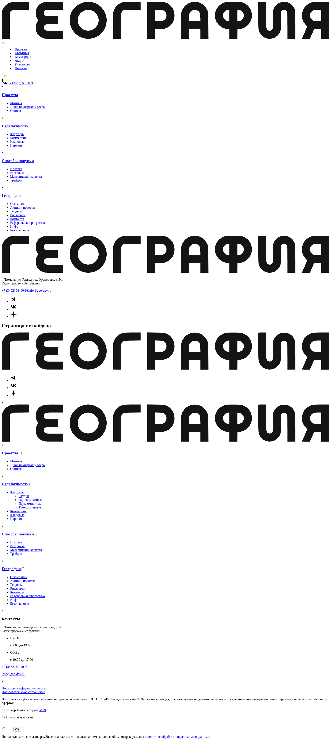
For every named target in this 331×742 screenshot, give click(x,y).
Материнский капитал (26, 176)
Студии (24, 496)
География (11, 195)
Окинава (16, 110)
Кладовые (17, 141)
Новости (21, 68)
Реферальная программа (27, 222)
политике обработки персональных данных (178, 736)
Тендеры (16, 211)
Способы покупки (18, 161)
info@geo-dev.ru (39, 290)
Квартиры (22, 53)
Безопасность (20, 230)
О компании (18, 204)
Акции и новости (22, 207)
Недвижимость (15, 126)
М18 (42, 710)
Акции (19, 60)
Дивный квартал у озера (27, 107)
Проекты (21, 49)
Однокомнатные (30, 500)
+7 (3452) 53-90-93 (15, 290)
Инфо (14, 226)
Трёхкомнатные (30, 507)
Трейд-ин (16, 180)
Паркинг (16, 145)
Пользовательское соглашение (23, 692)
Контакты (17, 219)
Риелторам (22, 64)
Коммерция (23, 57)
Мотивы (16, 103)
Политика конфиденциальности (24, 688)
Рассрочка (17, 173)
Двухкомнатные (30, 503)
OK (17, 729)
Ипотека (16, 169)
